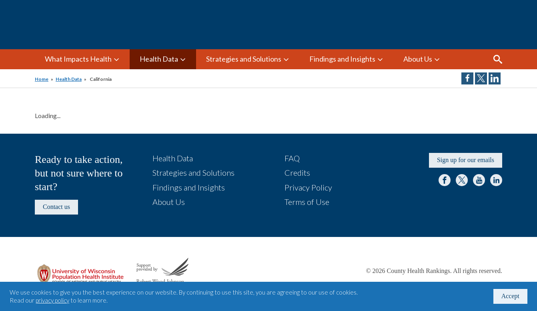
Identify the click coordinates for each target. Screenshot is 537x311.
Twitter (462, 180)
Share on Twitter (481, 78)
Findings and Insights (342, 58)
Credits (297, 172)
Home (41, 79)
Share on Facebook (467, 78)
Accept (510, 296)
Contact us (56, 206)
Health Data (159, 58)
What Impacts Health (78, 58)
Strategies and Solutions (243, 58)
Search (497, 59)
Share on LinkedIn (495, 78)
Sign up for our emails (465, 160)
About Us (417, 58)
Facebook (445, 180)
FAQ (292, 158)
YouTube (479, 180)
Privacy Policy (308, 187)
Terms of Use (307, 202)
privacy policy (52, 300)
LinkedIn (496, 180)
